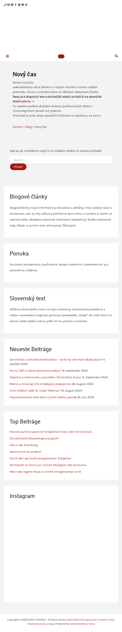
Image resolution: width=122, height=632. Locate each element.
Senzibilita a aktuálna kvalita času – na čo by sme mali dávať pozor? (56, 363)
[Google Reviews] (39, 5)
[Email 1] (10, 5)
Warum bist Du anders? (25, 455)
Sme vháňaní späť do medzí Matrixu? (35, 394)
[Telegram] (33, 5)
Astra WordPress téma (83, 623)
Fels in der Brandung (24, 448)
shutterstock (33, 623)
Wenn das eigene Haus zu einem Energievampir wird (45, 475)
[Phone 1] (5, 5)
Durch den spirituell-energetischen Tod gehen (40, 462)
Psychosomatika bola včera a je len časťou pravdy (43, 401)
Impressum (90, 619)
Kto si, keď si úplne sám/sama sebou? (35, 374)
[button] (61, 60)
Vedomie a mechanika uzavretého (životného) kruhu (45, 381)
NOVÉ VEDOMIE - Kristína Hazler (67, 31)
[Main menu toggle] (7, 59)
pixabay (49, 623)
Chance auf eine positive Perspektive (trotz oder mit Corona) (50, 435)
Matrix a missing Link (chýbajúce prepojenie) (40, 387)
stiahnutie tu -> (23, 105)
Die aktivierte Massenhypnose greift (34, 442)
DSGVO (77, 619)
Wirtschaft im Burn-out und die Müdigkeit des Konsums (48, 468)
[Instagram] (28, 5)
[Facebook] (16, 5)
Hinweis (103, 619)
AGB (69, 619)
